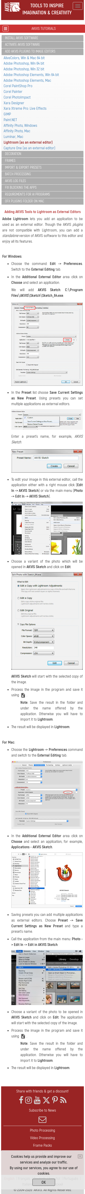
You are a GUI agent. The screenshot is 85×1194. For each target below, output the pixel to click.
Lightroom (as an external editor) (28, 142)
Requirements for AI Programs (27, 194)
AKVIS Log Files (15, 181)
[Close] (80, 1156)
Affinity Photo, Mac (17, 131)
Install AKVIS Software (21, 38)
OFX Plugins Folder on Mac (24, 201)
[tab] (42, 38)
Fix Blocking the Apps (20, 187)
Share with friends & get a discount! (42, 1091)
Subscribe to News (42, 1115)
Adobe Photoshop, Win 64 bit (24, 63)
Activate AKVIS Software (22, 44)
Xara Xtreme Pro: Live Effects (25, 108)
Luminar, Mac (13, 136)
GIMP (7, 114)
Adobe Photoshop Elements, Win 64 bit (31, 74)
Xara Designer (14, 103)
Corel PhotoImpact (17, 97)
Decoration (13, 154)
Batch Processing (18, 174)
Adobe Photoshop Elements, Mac (27, 80)
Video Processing (42, 1138)
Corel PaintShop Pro (18, 86)
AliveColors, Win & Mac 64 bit (24, 58)
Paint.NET (10, 119)
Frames (10, 160)
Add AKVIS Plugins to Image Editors (30, 51)
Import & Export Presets (23, 167)
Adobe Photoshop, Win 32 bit (24, 69)
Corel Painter (13, 91)
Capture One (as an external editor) (29, 148)
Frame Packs (42, 1145)
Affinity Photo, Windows (20, 125)
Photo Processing (42, 1130)
